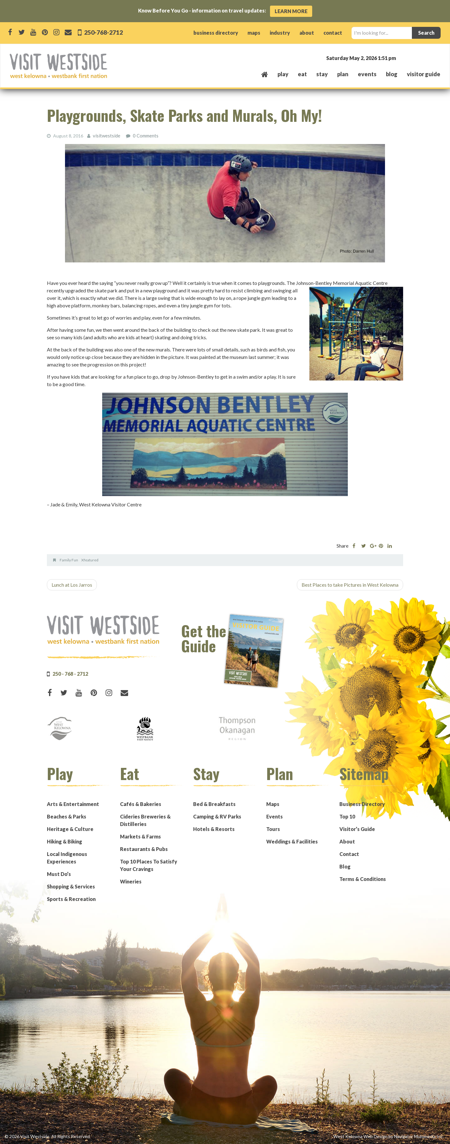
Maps (272, 804)
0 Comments (144, 135)
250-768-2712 (105, 32)
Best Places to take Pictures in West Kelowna (350, 584)
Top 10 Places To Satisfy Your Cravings (148, 865)
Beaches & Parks (66, 816)
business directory (215, 33)
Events (274, 816)
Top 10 (347, 816)
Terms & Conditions (362, 879)
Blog (392, 74)
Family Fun (69, 559)
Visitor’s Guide (357, 829)
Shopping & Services (71, 886)
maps (254, 33)
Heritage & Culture (70, 829)
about (306, 33)
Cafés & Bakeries (140, 804)
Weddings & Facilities (292, 841)
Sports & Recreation (71, 899)
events (367, 74)
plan (342, 74)
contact (332, 33)
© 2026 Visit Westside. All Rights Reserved (47, 1136)
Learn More (291, 11)
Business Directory (362, 804)
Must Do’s (59, 874)
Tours (273, 829)
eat (302, 74)
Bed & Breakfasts (214, 804)
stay (322, 74)
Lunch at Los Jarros (72, 584)
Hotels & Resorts (214, 829)
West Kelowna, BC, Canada (402, 57)
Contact (349, 854)
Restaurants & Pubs (144, 849)
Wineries (131, 881)
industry (280, 33)
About (347, 841)
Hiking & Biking (64, 841)
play (283, 74)
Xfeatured (89, 559)
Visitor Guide (423, 74)
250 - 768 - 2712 (70, 673)
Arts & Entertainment (73, 804)
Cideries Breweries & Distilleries (145, 820)
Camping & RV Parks (217, 816)
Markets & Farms (140, 836)
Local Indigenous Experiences (67, 857)
